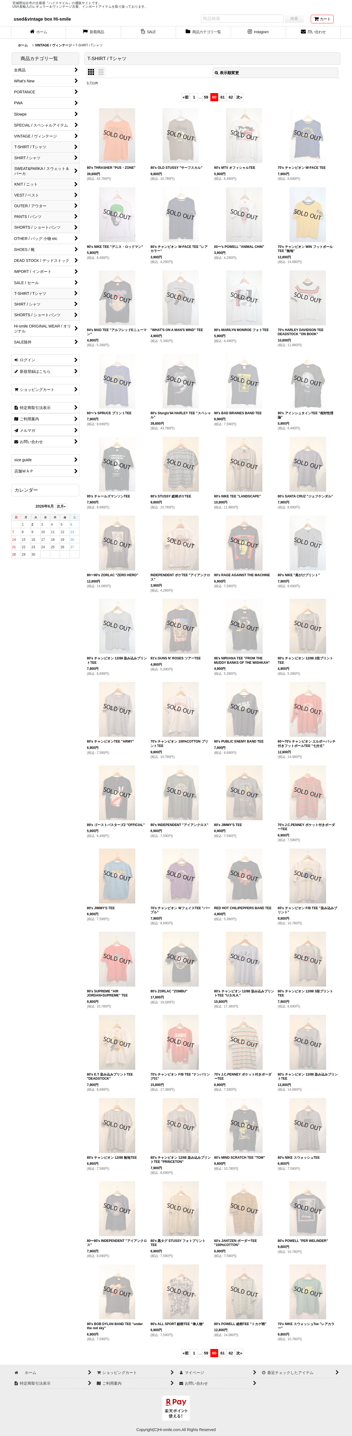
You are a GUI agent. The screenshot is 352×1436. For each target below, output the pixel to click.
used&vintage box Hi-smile (42, 18)
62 (231, 97)
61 (223, 97)
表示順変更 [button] (227, 73)
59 (206, 97)
